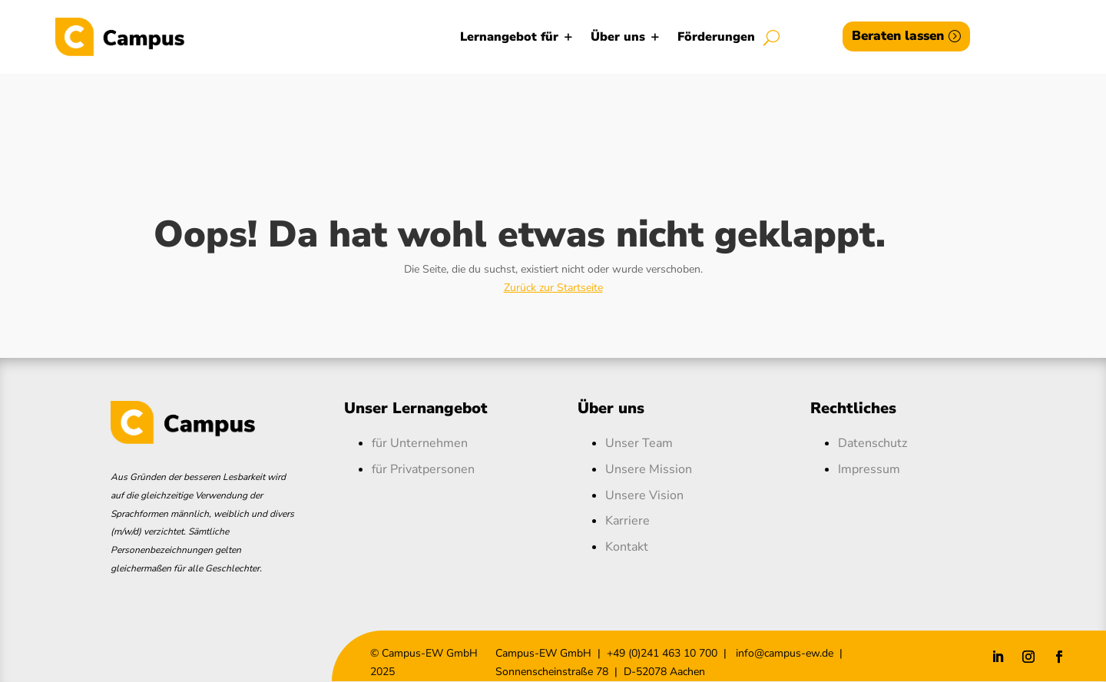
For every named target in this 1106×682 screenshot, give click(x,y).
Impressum (869, 469)
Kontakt (626, 546)
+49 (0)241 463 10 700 (662, 653)
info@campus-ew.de (783, 653)
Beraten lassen (898, 36)
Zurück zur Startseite (553, 287)
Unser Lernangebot (416, 408)
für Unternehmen (420, 443)
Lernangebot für (509, 36)
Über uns (618, 36)
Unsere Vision (644, 495)
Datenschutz (872, 443)
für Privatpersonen (423, 469)
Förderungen (716, 36)
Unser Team (639, 443)
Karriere (627, 520)
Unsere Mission (648, 469)
